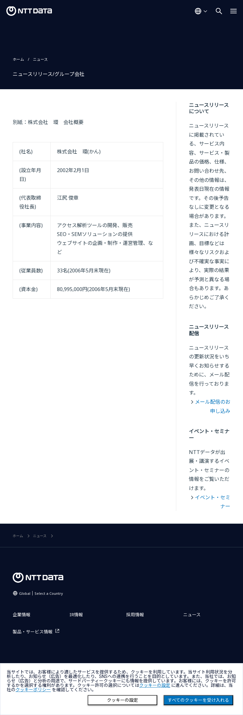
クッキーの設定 (122, 700)
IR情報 (76, 615)
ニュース (40, 59)
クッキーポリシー (33, 689)
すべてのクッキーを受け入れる (198, 700)
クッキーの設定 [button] (154, 685)
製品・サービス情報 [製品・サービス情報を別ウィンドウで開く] (33, 632)
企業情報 (21, 615)
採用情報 (135, 615)
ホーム (18, 59)
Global (41, 593)
